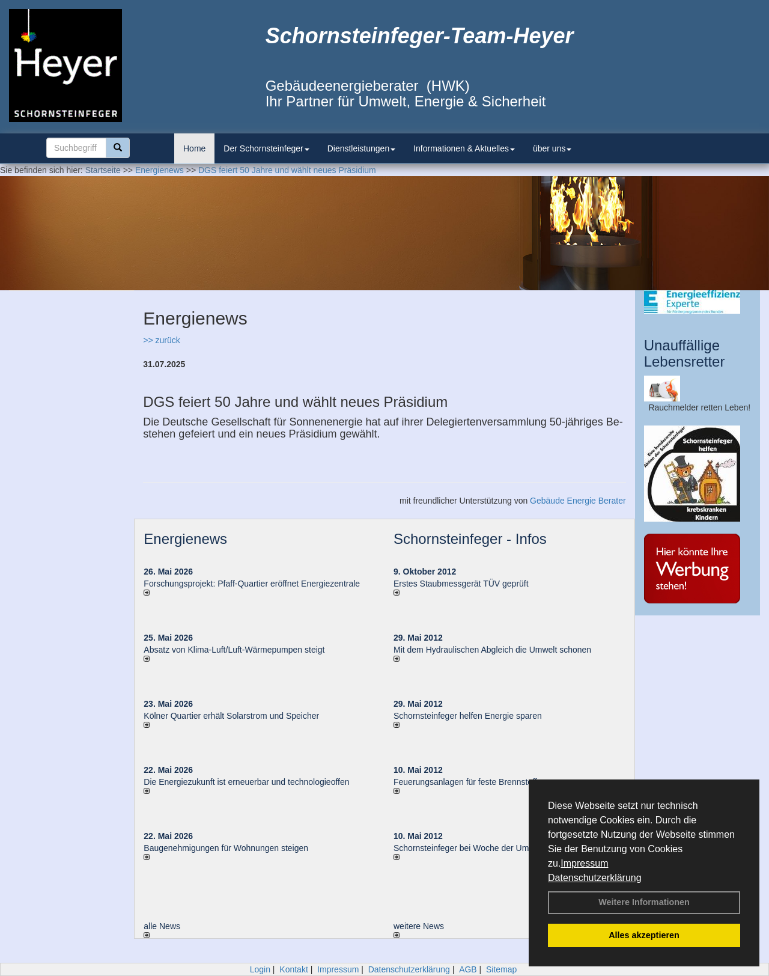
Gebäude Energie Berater (578, 500)
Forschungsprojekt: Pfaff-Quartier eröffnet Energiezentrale (252, 583)
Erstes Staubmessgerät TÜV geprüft (461, 583)
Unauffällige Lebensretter (684, 353)
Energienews (185, 539)
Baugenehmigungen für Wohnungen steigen (226, 848)
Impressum (584, 863)
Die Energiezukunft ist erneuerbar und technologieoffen (246, 782)
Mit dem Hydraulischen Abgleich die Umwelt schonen (492, 649)
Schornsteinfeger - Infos (470, 539)
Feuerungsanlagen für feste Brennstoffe (467, 782)
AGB (468, 969)
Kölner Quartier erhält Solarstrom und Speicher (231, 716)
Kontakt (293, 969)
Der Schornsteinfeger (266, 148)
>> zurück (161, 340)
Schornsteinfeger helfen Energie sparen (468, 716)
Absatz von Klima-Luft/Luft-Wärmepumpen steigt (234, 649)
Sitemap (501, 969)
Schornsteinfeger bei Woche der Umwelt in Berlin (485, 848)
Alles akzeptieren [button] (644, 935)
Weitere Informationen (644, 902)
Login (260, 969)
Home (194, 148)
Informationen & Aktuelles (464, 148)
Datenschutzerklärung (595, 878)
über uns (552, 148)
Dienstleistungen (361, 148)
